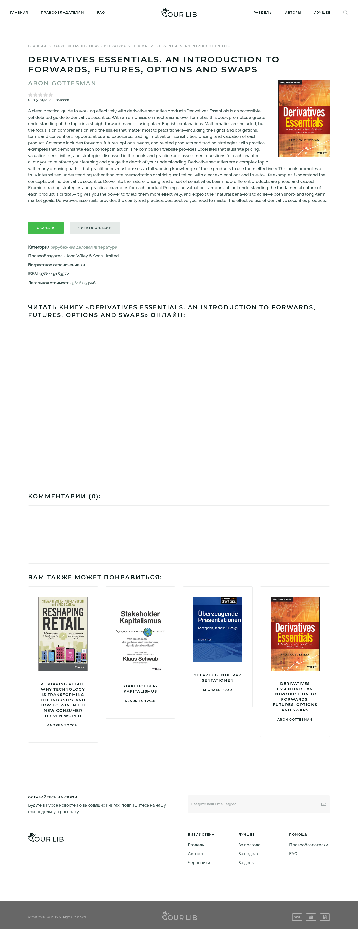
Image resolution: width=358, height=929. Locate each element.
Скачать (46, 228)
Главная (19, 12)
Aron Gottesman (62, 83)
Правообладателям (62, 12)
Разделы (263, 12)
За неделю (249, 853)
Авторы (293, 12)
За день (246, 862)
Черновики (199, 862)
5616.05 (79, 282)
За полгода (249, 844)
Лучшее (322, 12)
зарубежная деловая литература (89, 46)
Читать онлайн (95, 228)
